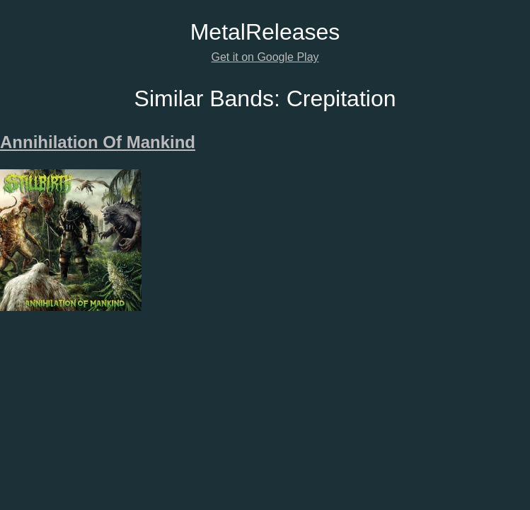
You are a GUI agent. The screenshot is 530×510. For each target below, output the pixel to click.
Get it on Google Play (264, 57)
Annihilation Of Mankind (97, 142)
